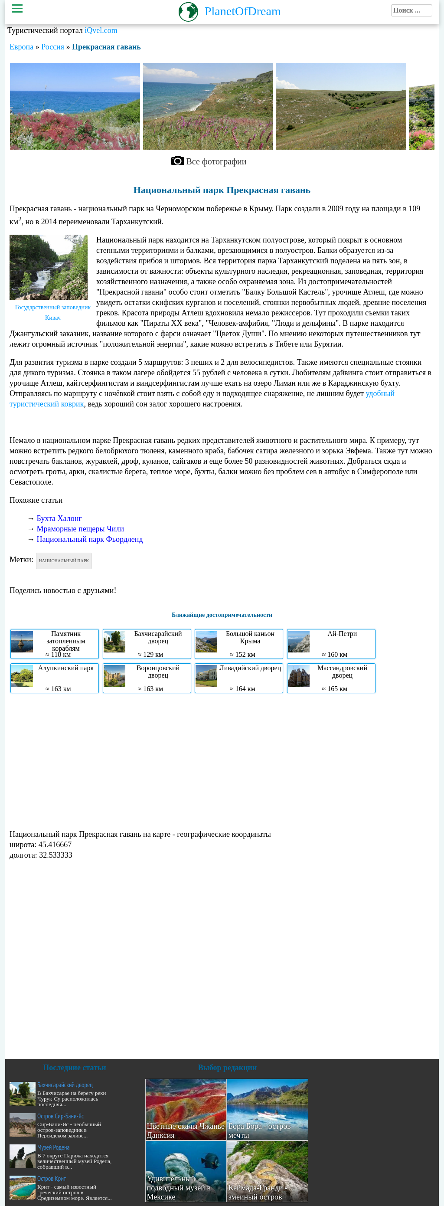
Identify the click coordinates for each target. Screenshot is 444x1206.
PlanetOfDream (243, 11)
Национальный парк (64, 560)
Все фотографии (216, 161)
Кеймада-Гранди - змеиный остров (258, 1192)
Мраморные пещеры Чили (80, 528)
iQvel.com (101, 30)
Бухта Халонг (59, 518)
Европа (21, 47)
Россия (52, 47)
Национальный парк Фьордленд (90, 539)
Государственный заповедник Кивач (53, 312)
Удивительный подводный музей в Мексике (179, 1187)
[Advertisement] (222, 760)
